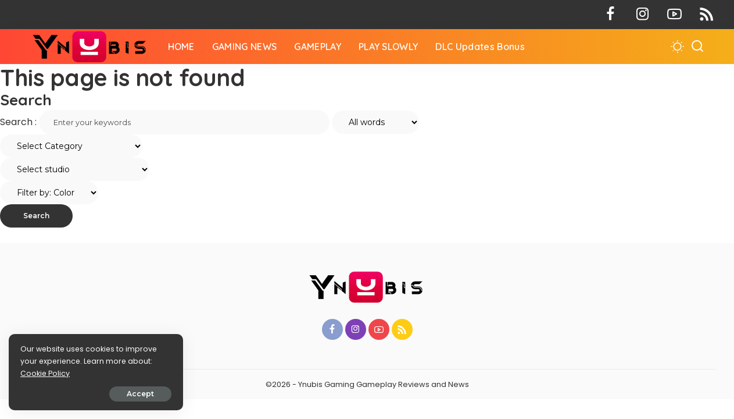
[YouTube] (674, 14)
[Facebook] (610, 14)
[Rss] (706, 14)
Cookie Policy (45, 373)
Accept (140, 393)
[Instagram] (642, 14)
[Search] (697, 46)
